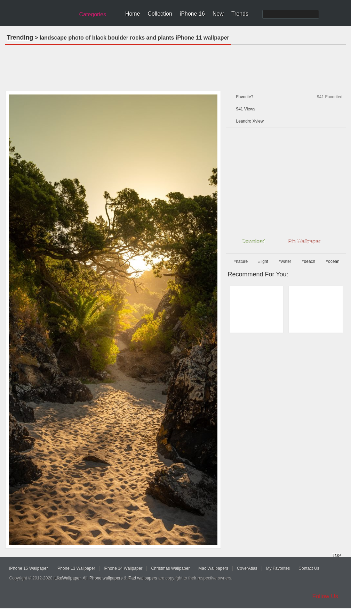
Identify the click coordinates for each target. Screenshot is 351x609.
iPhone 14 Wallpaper (123, 568)
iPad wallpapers (142, 578)
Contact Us (308, 568)
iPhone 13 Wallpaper (75, 568)
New (218, 14)
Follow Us (325, 596)
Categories (92, 14)
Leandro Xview (250, 121)
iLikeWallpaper (67, 578)
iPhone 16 (192, 14)
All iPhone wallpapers (103, 578)
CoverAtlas (247, 568)
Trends (239, 14)
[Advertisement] (175, 65)
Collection (160, 14)
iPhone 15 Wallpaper (28, 568)
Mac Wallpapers (213, 568)
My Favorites (278, 568)
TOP (336, 555)
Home (132, 14)
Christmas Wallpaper (170, 568)
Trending (20, 37)
